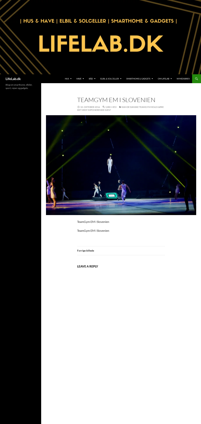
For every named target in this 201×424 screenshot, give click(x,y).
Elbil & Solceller (109, 78)
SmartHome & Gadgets (138, 78)
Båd (91, 78)
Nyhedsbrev (183, 78)
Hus (67, 78)
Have (78, 78)
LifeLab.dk (13, 79)
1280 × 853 (110, 107)
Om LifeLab (163, 78)
